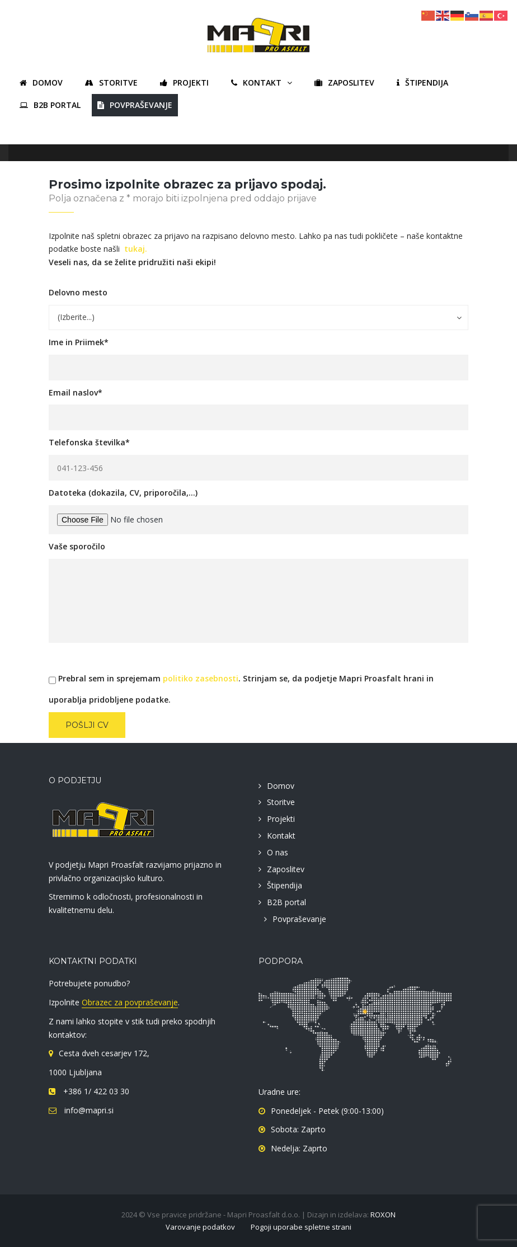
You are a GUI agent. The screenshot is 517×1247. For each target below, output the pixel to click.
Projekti (281, 818)
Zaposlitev (285, 869)
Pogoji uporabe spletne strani (301, 1227)
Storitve (281, 802)
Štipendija (284, 885)
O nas (277, 852)
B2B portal (286, 902)
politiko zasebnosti (200, 678)
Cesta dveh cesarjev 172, (104, 1053)
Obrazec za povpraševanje (130, 1002)
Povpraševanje (299, 919)
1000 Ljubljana (75, 1072)
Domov (280, 785)
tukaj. (135, 248)
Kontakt (281, 835)
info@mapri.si (88, 1110)
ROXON (383, 1215)
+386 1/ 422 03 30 (95, 1091)
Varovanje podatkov (200, 1227)
